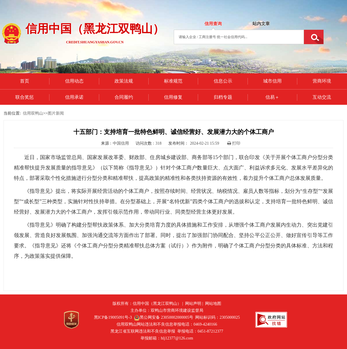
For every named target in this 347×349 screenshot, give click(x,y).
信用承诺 (74, 97)
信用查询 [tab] (213, 23)
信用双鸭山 (33, 113)
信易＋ (272, 97)
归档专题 (223, 97)
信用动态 (74, 81)
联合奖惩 (24, 97)
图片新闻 (56, 113)
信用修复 (173, 97)
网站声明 (193, 303)
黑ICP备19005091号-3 (113, 317)
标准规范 (173, 81)
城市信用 (272, 81)
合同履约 (124, 97)
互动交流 (322, 97)
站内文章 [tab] (261, 23)
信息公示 (223, 81)
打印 (233, 143)
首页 (24, 81)
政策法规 (124, 81)
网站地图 (213, 303)
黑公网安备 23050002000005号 (163, 317)
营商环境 (322, 81)
